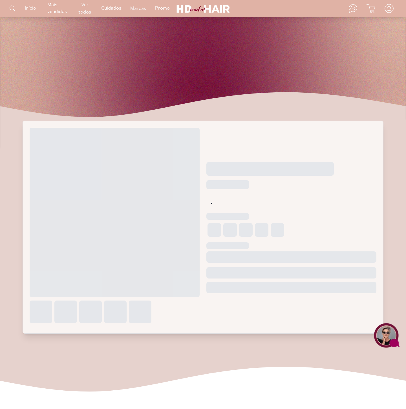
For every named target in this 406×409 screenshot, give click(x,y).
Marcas (138, 8)
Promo (162, 8)
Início (30, 8)
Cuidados (111, 8)
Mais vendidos (57, 8)
